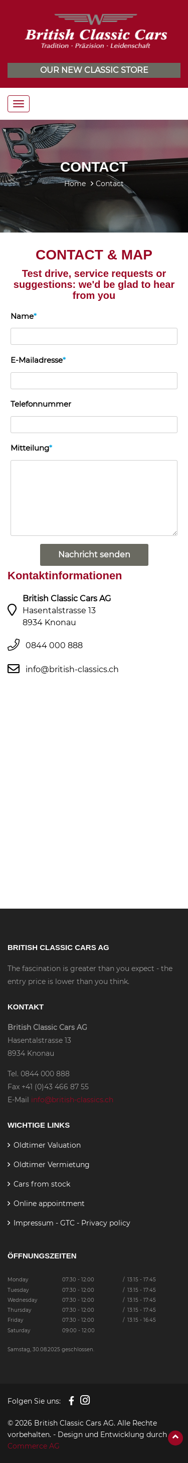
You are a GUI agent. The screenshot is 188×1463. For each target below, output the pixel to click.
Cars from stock (42, 1184)
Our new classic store (94, 70)
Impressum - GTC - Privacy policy (72, 1223)
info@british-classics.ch (72, 669)
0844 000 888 (54, 645)
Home (75, 183)
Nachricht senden (94, 554)
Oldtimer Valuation (47, 1145)
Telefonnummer (41, 404)
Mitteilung (30, 448)
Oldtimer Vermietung (52, 1164)
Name (22, 316)
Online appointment (49, 1203)
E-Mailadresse (37, 360)
